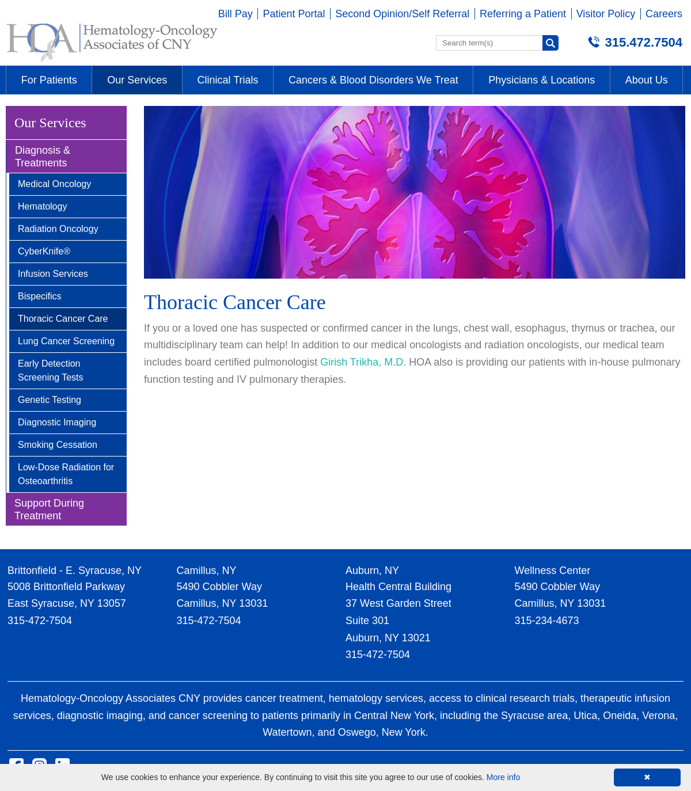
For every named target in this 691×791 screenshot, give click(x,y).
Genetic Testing (49, 400)
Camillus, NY (207, 570)
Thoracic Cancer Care (63, 319)
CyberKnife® (44, 251)
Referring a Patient (523, 14)
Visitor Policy (606, 14)
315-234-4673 (547, 620)
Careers (664, 14)
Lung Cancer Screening (66, 341)
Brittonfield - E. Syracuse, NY (74, 570)
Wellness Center (553, 570)
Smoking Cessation (57, 445)
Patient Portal (294, 14)
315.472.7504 (643, 42)
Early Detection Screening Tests (50, 370)
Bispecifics (40, 296)
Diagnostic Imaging (57, 422)
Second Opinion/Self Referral (402, 14)
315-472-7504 (39, 620)
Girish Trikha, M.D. (363, 362)
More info (503, 777)
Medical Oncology (54, 184)
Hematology (42, 206)
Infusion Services (53, 274)
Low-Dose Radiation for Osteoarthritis (66, 474)
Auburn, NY (372, 570)
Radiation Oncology (58, 229)
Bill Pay (235, 14)
